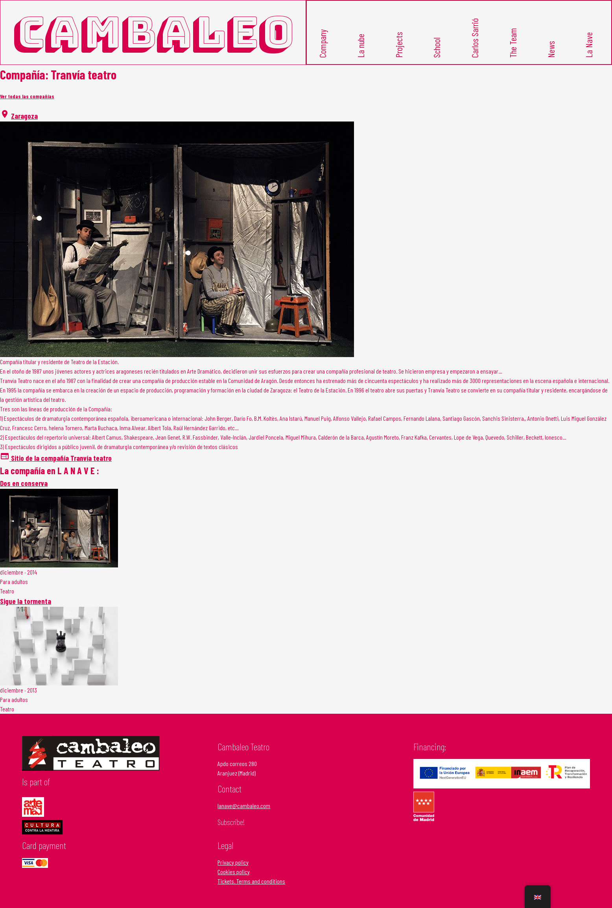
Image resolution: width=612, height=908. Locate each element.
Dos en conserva (24, 483)
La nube (360, 46)
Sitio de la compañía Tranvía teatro (56, 457)
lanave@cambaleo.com (244, 805)
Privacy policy (233, 862)
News (551, 49)
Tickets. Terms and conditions (251, 881)
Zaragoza (24, 115)
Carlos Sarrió (474, 38)
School (436, 48)
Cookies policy (234, 871)
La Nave (588, 45)
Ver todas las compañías (27, 96)
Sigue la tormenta (25, 601)
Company (322, 43)
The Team (512, 43)
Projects (398, 45)
